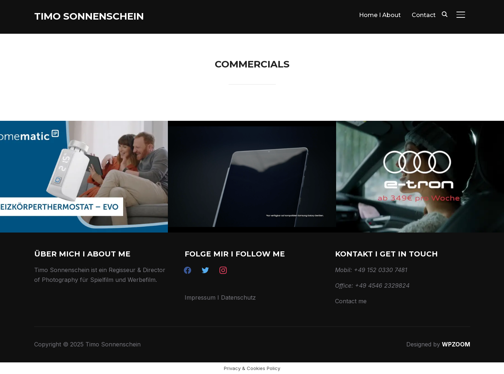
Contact (424, 15)
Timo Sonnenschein (89, 16)
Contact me (351, 301)
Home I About (380, 15)
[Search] (445, 14)
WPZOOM (456, 344)
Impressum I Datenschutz (220, 297)
